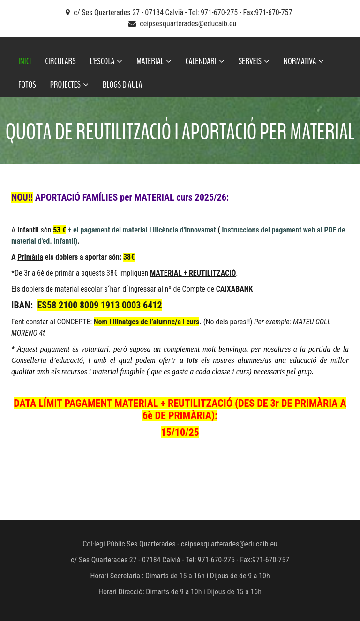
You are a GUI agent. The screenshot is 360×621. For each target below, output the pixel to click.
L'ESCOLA (106, 61)
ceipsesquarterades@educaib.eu (188, 23)
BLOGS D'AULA (122, 84)
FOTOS (27, 84)
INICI (24, 61)
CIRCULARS (60, 61)
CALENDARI (205, 61)
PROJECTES (69, 84)
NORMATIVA (304, 61)
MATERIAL (153, 61)
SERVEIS (254, 61)
